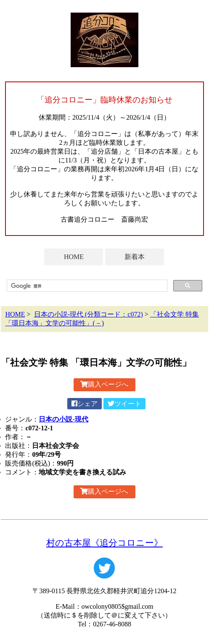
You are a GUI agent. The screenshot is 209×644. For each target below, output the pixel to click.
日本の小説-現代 (63, 419)
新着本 (134, 256)
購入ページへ (104, 384)
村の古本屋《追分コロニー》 (104, 542)
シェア (84, 403)
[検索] (86, 286)
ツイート (124, 403)
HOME (74, 256)
